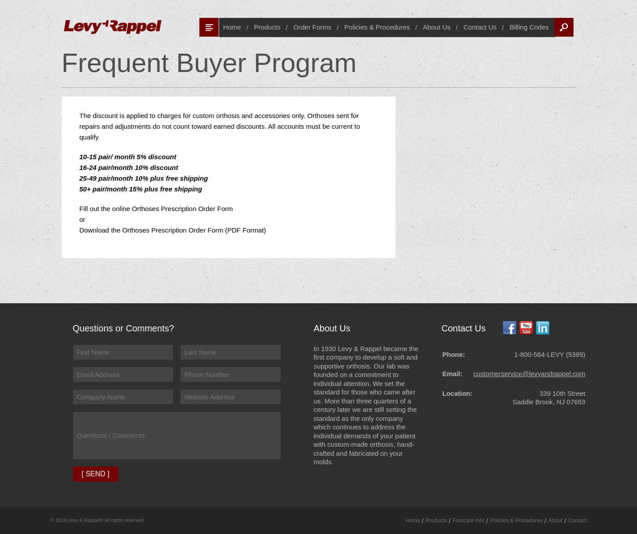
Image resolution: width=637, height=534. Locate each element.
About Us (437, 27)
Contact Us (480, 27)
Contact (577, 520)
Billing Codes (529, 27)
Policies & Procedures (377, 27)
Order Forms (312, 27)
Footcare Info (469, 520)
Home (232, 27)
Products (267, 27)
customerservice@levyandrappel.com (529, 373)
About (555, 520)
